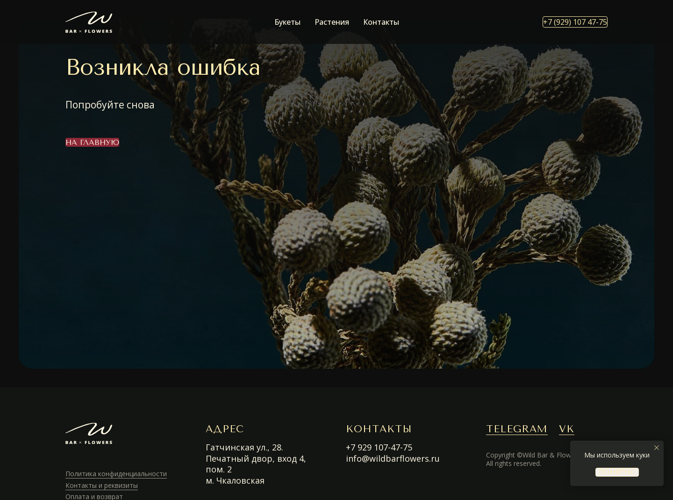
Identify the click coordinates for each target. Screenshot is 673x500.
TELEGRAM (517, 429)
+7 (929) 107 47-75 (575, 22)
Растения (332, 22)
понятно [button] (617, 472)
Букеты (287, 22)
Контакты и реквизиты (101, 485)
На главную (92, 142)
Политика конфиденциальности (116, 473)
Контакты (381, 22)
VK (566, 429)
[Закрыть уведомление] (656, 447)
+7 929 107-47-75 (379, 447)
